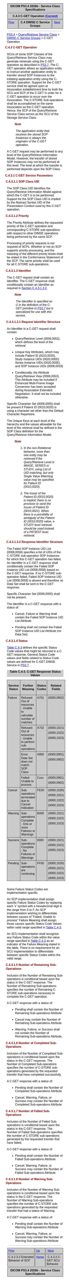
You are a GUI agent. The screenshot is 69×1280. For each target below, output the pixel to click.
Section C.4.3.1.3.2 (34, 288)
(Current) (51, 16)
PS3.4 (11, 34)
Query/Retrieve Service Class (37, 34)
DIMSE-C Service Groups (23, 38)
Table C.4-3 (14, 647)
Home (40, 1257)
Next (57, 22)
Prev (11, 22)
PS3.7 (45, 64)
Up (38, 1250)
